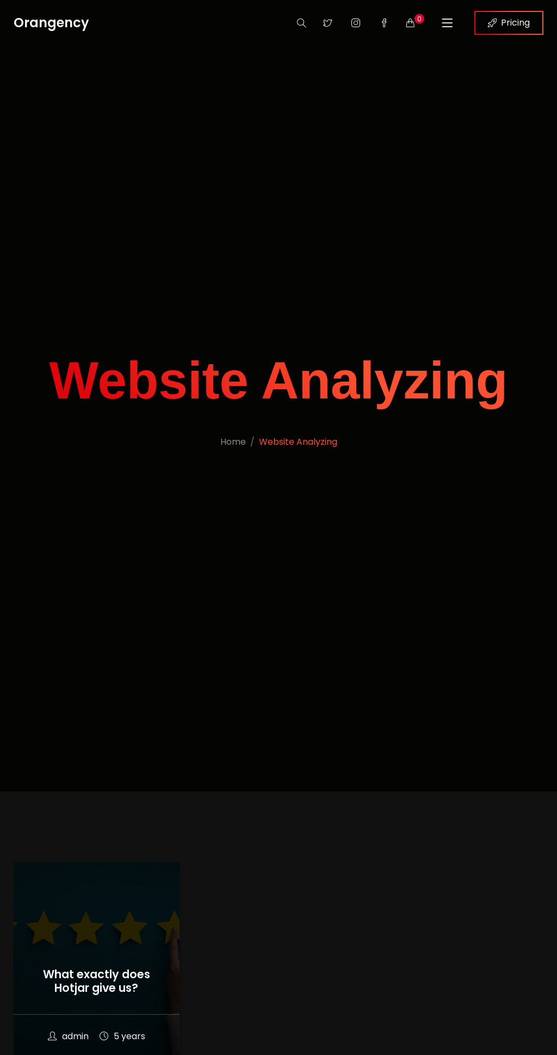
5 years (122, 1036)
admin (68, 1036)
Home (233, 442)
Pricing (509, 22)
